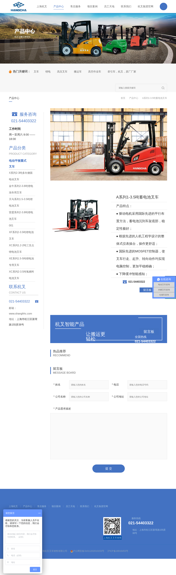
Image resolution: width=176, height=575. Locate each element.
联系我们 (84, 506)
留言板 (147, 290)
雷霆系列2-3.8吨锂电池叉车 (21, 215)
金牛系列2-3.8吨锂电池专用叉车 (21, 189)
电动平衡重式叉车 (17, 163)
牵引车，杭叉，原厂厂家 (122, 71)
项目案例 (56, 506)
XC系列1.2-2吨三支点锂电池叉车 (21, 248)
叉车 (36, 71)
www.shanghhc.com (20, 313)
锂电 (48, 71)
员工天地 (70, 506)
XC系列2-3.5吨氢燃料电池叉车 (21, 275)
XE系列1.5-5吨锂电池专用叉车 (21, 261)
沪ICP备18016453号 (117, 551)
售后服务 (41, 506)
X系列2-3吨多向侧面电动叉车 (21, 176)
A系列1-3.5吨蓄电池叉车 (154, 98)
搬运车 (78, 71)
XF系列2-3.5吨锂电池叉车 (21, 235)
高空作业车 (94, 71)
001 (11, 225)
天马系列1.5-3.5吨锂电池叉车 (21, 202)
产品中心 (133, 98)
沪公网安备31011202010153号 (87, 551)
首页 (123, 98)
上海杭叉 (13, 506)
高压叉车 (62, 71)
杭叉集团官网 (101, 506)
